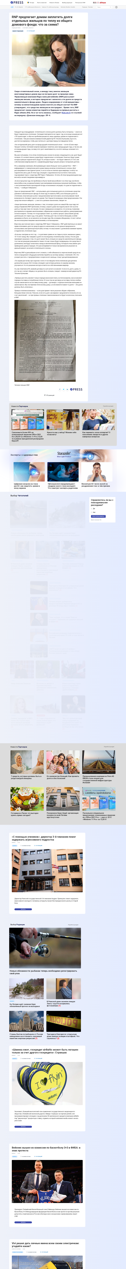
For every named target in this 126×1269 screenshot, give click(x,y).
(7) (59, 776)
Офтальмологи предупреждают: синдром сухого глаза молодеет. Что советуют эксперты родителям (63, 450)
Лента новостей (42, 3)
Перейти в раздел (108, 406)
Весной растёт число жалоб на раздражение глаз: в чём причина (96, 449)
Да (94, 472)
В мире (30, 3)
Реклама (90, 7)
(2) (58, 790)
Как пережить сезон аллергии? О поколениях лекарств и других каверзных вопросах (96, 416)
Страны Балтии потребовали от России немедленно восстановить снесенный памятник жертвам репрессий (26, 788)
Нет (94, 476)
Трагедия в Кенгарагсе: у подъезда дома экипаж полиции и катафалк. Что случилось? (63, 788)
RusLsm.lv (66, 113)
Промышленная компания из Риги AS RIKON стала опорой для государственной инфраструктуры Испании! (98, 628)
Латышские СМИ (80, 3)
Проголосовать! (98, 480)
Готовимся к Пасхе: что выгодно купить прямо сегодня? (24, 642)
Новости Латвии (54, 3)
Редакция (84, 7)
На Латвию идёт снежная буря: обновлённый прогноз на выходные (25, 776)
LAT (12, 7)
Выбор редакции (67, 3)
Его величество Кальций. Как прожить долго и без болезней (63, 626)
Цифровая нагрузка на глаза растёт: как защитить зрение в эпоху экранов (27, 450)
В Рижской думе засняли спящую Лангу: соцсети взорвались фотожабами (61, 774)
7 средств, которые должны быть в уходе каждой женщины (26, 626)
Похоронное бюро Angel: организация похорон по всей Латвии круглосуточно (62, 643)
